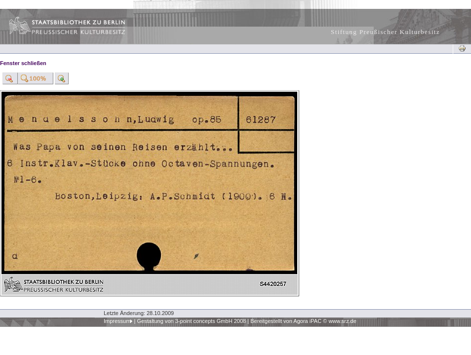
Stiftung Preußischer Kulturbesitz (385, 32)
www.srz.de (342, 321)
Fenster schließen (23, 63)
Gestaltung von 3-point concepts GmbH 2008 (191, 321)
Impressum (117, 321)
